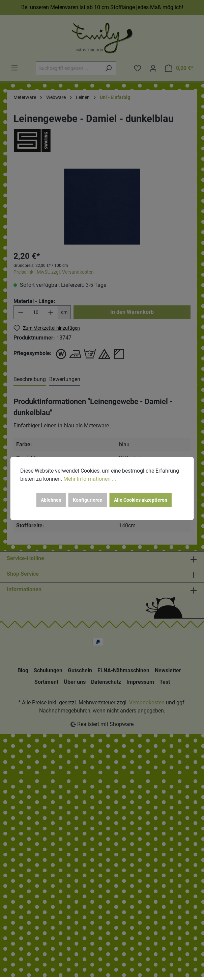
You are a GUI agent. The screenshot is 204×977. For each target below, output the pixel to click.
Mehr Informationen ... (89, 479)
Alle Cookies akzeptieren (140, 500)
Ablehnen (51, 500)
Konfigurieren (88, 500)
